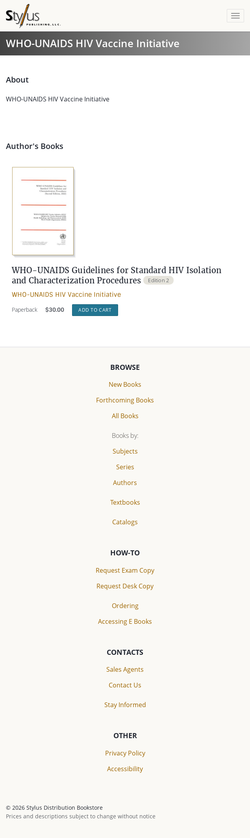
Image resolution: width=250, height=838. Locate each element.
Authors (125, 482)
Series (125, 467)
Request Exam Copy (125, 570)
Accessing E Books (125, 621)
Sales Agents (125, 669)
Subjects (125, 451)
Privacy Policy (125, 753)
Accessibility (125, 768)
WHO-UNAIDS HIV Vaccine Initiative (66, 294)
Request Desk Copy (125, 586)
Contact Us (125, 685)
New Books (125, 384)
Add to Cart (95, 310)
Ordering (125, 605)
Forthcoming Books (125, 400)
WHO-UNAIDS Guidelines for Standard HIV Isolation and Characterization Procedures (117, 275)
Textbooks (125, 502)
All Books (125, 416)
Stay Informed (125, 704)
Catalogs (125, 522)
